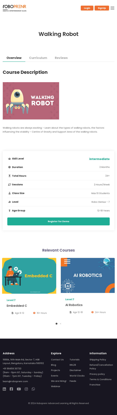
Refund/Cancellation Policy (101, 366)
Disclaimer (75, 370)
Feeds (73, 381)
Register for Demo (58, 221)
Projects (55, 370)
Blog (53, 364)
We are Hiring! (58, 381)
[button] (56, 325)
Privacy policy (97, 374)
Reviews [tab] (61, 58)
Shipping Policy (98, 359)
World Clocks (77, 375)
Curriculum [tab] (38, 58)
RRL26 (73, 364)
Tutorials (75, 359)
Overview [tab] (14, 58)
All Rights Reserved (79, 403)
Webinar (55, 386)
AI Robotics (74, 306)
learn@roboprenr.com (15, 381)
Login (87, 8)
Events (54, 375)
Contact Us (57, 359)
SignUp (102, 8)
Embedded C (17, 307)
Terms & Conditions (101, 379)
